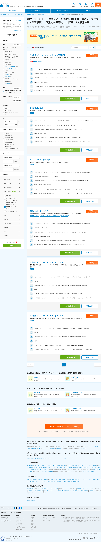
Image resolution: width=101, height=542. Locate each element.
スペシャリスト (19, 524)
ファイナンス (19, 523)
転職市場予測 (66, 521)
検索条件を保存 (12, 35)
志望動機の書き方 (89, 517)
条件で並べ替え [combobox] (76, 47)
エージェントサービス (6, 520)
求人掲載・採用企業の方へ (94, 533)
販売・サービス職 (36, 14)
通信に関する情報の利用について (50, 508)
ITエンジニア (19, 517)
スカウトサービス (5, 521)
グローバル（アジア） (21, 527)
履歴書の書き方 (72, 517)
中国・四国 (33, 526)
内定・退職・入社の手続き (84, 518)
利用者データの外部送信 (78, 508)
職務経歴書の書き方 (80, 517)
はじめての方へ (4, 517)
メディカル (18, 520)
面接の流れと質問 (74, 518)
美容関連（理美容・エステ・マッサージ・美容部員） (53, 14)
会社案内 (78, 533)
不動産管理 (7, 76)
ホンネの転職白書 (73, 521)
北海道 (32, 517)
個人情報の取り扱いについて (12, 538)
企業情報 (85, 521)
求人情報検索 (4, 518)
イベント (88, 10)
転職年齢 (86, 520)
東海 (32, 521)
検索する (12, 245)
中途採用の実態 (92, 520)
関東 (32, 520)
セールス (18, 521)
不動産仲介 (7, 74)
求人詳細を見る (70, 98)
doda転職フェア (46, 518)
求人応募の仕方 (66, 518)
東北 (32, 518)
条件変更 (18, 20)
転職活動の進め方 (64, 517)
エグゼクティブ (19, 526)
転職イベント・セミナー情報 (49, 517)
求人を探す (12, 10)
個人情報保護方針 (9, 540)
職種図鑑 (80, 521)
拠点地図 (84, 533)
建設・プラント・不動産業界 (24, 14)
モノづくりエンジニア (21, 518)
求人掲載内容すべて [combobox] (9, 157)
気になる (90, 98)
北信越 (32, 523)
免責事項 (87, 508)
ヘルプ (98, 508)
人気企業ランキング (66, 520)
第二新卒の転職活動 (95, 518)
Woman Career (19, 529)
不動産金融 (7, 83)
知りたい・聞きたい (63, 10)
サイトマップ (93, 508)
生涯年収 (77, 520)
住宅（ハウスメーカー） (10, 66)
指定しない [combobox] (8, 121)
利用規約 (40, 508)
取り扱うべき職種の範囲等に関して (65, 508)
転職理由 (82, 520)
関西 (32, 524)
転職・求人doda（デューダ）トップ (8, 14)
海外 (32, 529)
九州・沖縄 (33, 527)
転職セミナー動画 (46, 520)
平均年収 (72, 520)
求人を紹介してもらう (38, 10)
